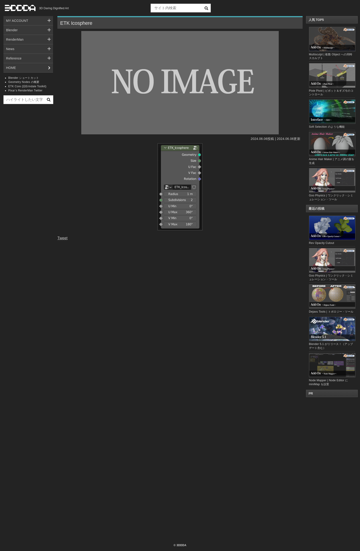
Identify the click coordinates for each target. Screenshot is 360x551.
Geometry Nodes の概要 (23, 82)
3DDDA (181, 545)
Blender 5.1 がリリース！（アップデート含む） (332, 333)
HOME (11, 68)
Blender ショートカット (23, 77)
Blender (12, 30)
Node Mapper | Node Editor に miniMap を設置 (332, 369)
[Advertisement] (28, 177)
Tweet (62, 238)
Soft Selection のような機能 (327, 126)
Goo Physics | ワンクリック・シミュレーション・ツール (332, 264)
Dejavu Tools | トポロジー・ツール (332, 299)
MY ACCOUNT (17, 21)
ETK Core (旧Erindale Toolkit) (27, 86)
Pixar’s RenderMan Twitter (25, 90)
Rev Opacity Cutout (332, 230)
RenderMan (15, 39)
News (10, 49)
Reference (14, 58)
